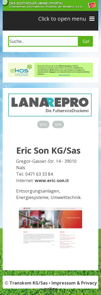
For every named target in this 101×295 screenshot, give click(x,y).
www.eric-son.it (52, 180)
